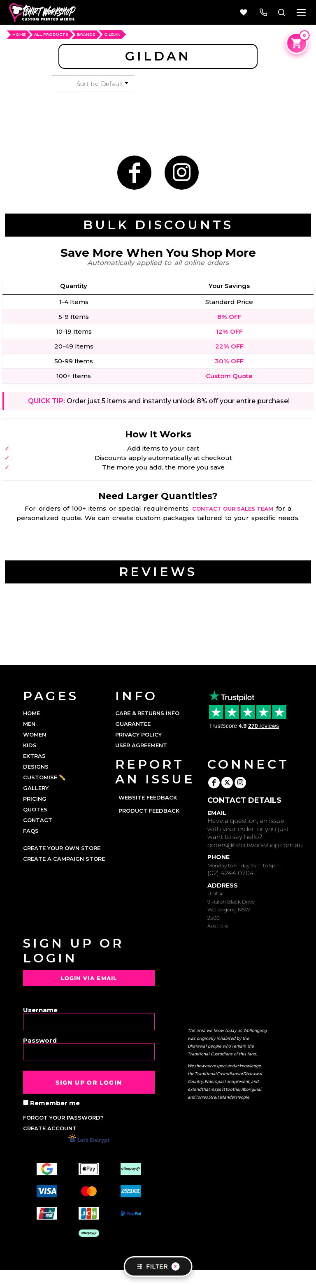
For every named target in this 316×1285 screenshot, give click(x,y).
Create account (50, 1128)
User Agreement (141, 745)
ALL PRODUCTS (51, 34)
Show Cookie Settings (158, 1277)
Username (40, 1009)
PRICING (34, 798)
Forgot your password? (63, 1117)
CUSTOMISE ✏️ (44, 777)
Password (40, 1039)
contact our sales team (232, 508)
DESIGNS (36, 766)
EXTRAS (34, 756)
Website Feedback (147, 797)
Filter (158, 1266)
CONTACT (37, 820)
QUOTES (35, 809)
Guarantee (133, 723)
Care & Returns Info (147, 713)
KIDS (30, 745)
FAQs (31, 830)
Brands (86, 34)
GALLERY (36, 788)
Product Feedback (148, 810)
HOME (19, 34)
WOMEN (34, 734)
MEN (29, 723)
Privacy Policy (138, 734)
